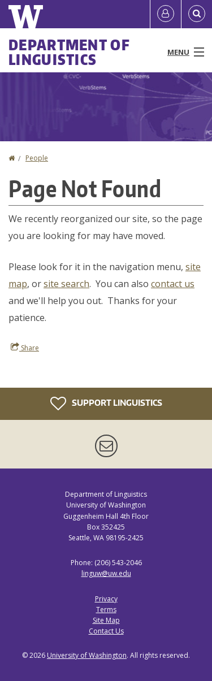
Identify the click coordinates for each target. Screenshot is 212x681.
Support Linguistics (106, 403)
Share (25, 347)
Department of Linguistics (69, 52)
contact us (172, 283)
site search (66, 283)
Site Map (106, 620)
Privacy (106, 599)
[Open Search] (196, 14)
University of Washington (87, 655)
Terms (106, 609)
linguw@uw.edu (106, 573)
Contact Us (106, 631)
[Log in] (165, 14)
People (36, 158)
